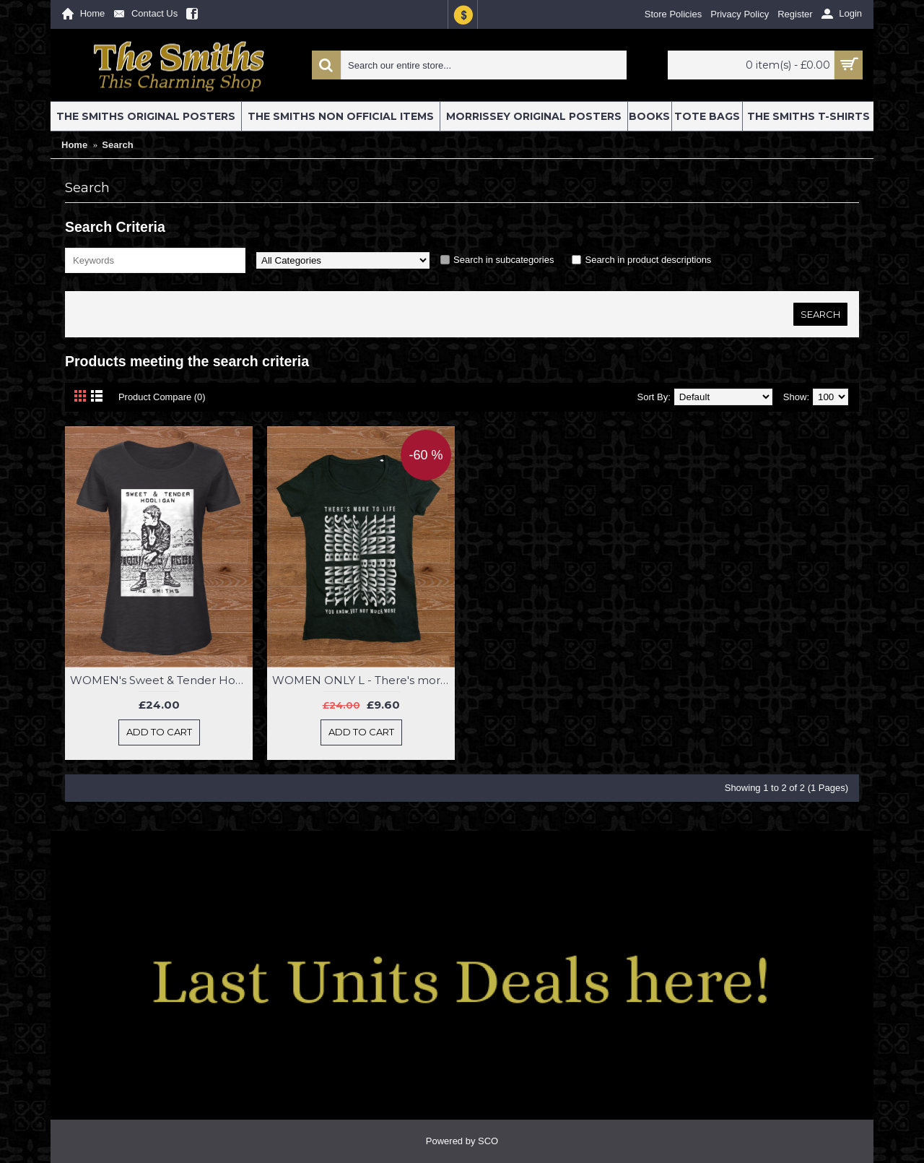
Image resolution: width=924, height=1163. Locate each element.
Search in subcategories (503, 259)
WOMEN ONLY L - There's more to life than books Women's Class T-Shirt (363, 680)
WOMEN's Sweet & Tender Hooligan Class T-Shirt (161, 680)
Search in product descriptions (648, 259)
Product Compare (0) (162, 397)
